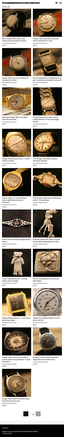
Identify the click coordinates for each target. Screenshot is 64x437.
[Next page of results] (38, 413)
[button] (9, 7)
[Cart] (56, 3)
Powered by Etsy (7, 433)
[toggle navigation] (60, 3)
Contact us (5, 428)
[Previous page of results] (25, 413)
